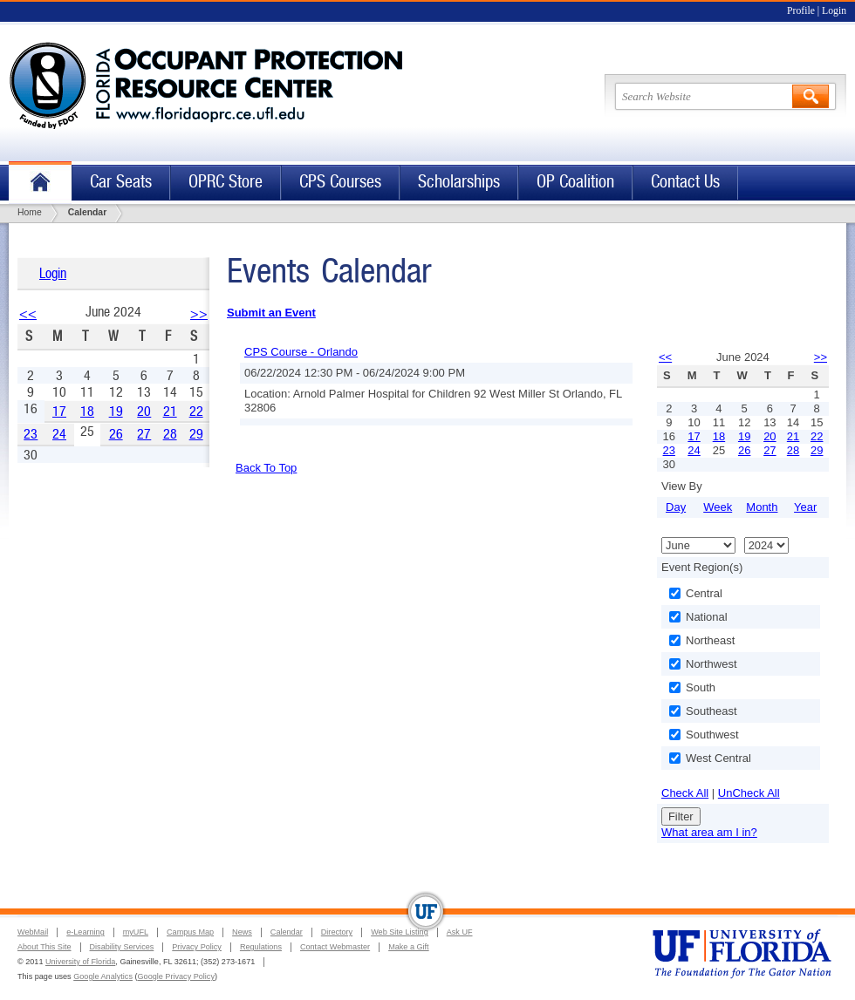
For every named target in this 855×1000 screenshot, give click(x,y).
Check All (684, 792)
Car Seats (121, 182)
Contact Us (685, 182)
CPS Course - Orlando (301, 351)
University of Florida (80, 961)
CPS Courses (340, 182)
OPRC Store (225, 182)
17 (59, 411)
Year (805, 507)
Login (834, 11)
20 (144, 411)
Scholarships (459, 182)
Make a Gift (408, 946)
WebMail (32, 932)
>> (199, 313)
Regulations (261, 946)
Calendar (286, 932)
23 (31, 433)
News (242, 932)
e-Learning (85, 932)
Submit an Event (271, 312)
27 (144, 433)
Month (761, 507)
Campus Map (190, 932)
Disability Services (122, 946)
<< (28, 313)
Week (717, 507)
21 (170, 411)
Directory (336, 932)
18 (87, 411)
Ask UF (460, 932)
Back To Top (266, 467)
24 (59, 433)
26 (116, 433)
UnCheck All (749, 792)
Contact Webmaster (335, 946)
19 (116, 411)
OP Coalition (575, 182)
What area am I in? (709, 832)
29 (196, 433)
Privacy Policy (197, 946)
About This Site (44, 946)
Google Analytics (103, 976)
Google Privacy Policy (176, 976)
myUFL (135, 932)
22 (196, 411)
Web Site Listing (399, 932)
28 (170, 433)
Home (40, 183)
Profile (801, 11)
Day (676, 507)
